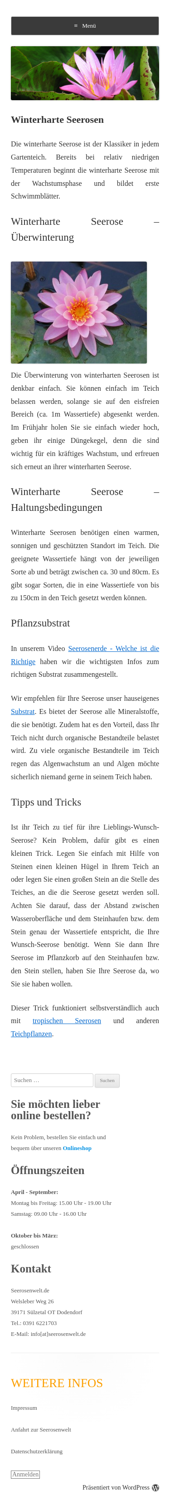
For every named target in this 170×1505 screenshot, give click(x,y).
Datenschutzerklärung (37, 1451)
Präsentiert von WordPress (121, 1487)
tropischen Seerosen (67, 1020)
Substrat (22, 711)
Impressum (24, 1407)
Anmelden (25, 1474)
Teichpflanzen (31, 1034)
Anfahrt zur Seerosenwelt (41, 1429)
